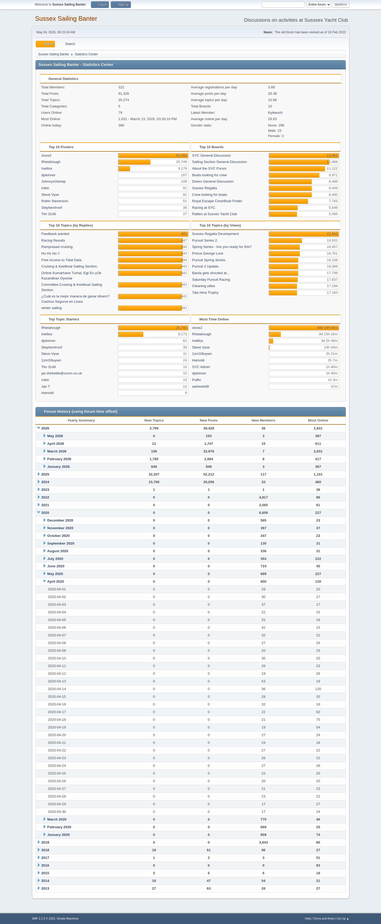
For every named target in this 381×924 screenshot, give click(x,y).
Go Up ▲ (343, 918)
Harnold (47, 393)
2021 (45, 505)
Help (308, 918)
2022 (45, 497)
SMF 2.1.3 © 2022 (43, 918)
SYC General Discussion (211, 155)
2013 (45, 888)
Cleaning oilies (203, 286)
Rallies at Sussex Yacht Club (214, 214)
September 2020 (60, 543)
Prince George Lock (207, 253)
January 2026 (58, 467)
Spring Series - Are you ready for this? (222, 247)
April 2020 (55, 581)
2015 (45, 873)
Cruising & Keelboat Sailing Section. (69, 266)
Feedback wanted (55, 234)
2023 (45, 490)
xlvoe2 (46, 155)
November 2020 (60, 528)
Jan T (45, 386)
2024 (45, 482)
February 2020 (59, 827)
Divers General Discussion (213, 181)
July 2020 (55, 559)
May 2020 (55, 574)
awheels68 (200, 386)
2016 (45, 865)
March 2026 (57, 451)
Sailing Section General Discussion (219, 162)
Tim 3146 (48, 214)
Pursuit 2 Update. (205, 266)
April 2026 (55, 444)
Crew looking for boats (209, 195)
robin (45, 188)
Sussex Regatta (204, 188)
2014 (45, 881)
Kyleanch (275, 113)
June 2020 (55, 566)
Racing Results (53, 240)
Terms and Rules (324, 918)
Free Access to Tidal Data (61, 260)
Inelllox (46, 168)
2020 (45, 513)
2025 (45, 474)
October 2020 (58, 536)
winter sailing (51, 308)
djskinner (48, 175)
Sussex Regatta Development (215, 234)
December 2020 (60, 520)
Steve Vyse (50, 195)
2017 (45, 858)
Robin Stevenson (54, 201)
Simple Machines (68, 918)
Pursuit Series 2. (205, 240)
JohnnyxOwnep (53, 181)
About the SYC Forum (209, 168)
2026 (45, 428)
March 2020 (57, 819)
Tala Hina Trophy (205, 293)
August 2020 (57, 551)
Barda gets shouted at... (211, 273)
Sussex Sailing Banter (66, 18)
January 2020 (58, 835)
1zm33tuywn (51, 360)
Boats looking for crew (209, 175)
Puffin (196, 380)
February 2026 (59, 459)
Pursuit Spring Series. (209, 260)
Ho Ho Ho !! (50, 253)
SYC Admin (201, 367)
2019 (45, 842)
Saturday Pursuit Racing (211, 280)
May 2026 (55, 436)
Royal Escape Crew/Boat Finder (217, 201)
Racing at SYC (203, 208)
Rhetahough (51, 162)
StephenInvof (51, 208)
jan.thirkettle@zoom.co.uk (61, 373)
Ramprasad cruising (57, 247)
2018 (45, 850)
